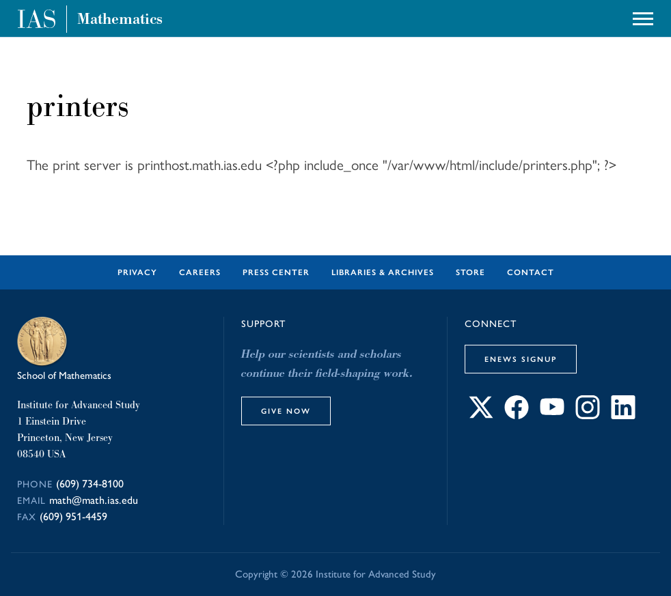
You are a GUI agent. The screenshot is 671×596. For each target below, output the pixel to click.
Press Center (276, 272)
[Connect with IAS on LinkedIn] (623, 415)
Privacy (137, 272)
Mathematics (120, 19)
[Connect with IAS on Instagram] (587, 415)
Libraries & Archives (382, 272)
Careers (200, 272)
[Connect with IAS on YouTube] (552, 415)
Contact (530, 272)
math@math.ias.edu (93, 500)
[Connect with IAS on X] (481, 415)
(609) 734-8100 (90, 483)
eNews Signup (520, 359)
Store (470, 272)
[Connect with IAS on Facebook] (516, 415)
